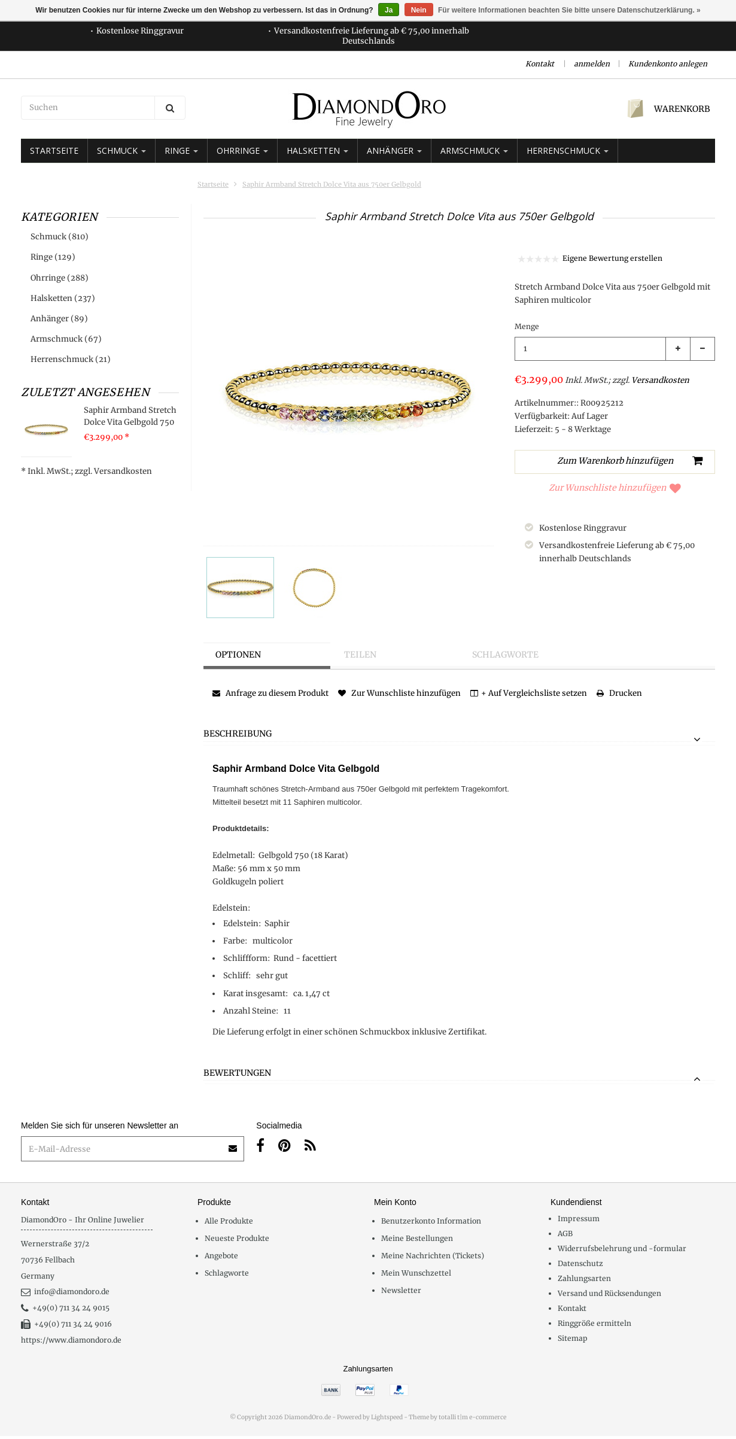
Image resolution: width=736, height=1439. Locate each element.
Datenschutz (580, 1263)
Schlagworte (505, 654)
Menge (527, 326)
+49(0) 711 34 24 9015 (65, 1307)
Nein (419, 10)
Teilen (360, 654)
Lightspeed (387, 1417)
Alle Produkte (229, 1220)
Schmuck (121, 150)
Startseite (54, 150)
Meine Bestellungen (417, 1238)
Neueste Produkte (237, 1238)
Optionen (238, 654)
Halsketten (317, 150)
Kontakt (539, 63)
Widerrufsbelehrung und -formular (622, 1248)
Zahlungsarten (584, 1278)
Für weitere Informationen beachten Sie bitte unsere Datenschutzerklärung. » (569, 10)
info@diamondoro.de (65, 1291)
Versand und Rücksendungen (609, 1293)
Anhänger (394, 150)
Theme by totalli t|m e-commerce (457, 1417)
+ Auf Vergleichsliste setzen (528, 693)
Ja (389, 10)
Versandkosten (123, 471)
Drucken (619, 693)
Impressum (579, 1218)
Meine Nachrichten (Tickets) (432, 1255)
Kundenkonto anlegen (667, 63)
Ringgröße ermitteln (594, 1323)
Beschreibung (237, 734)
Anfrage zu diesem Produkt (270, 693)
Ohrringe (242, 150)
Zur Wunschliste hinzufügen (615, 487)
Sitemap (573, 1338)
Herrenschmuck (568, 150)
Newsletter (401, 1290)
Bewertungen (237, 1073)
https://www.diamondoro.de (71, 1339)
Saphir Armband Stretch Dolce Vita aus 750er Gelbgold (331, 184)
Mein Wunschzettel (416, 1272)
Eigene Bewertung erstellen (612, 258)
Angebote (221, 1255)
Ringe (181, 150)
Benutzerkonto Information (431, 1220)
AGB (565, 1233)
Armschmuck (474, 150)
